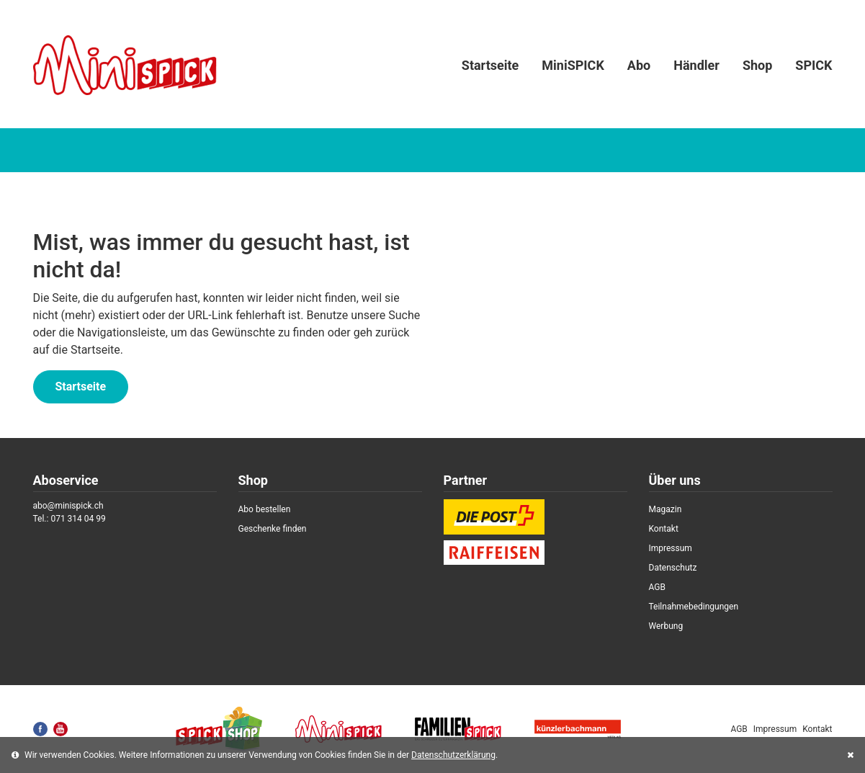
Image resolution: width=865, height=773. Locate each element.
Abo (638, 65)
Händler (696, 65)
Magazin (665, 509)
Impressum (670, 548)
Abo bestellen (264, 509)
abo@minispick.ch (68, 506)
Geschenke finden (272, 529)
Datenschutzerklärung (453, 755)
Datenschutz (673, 568)
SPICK (813, 65)
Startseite (490, 65)
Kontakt (663, 529)
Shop (757, 65)
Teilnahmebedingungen (694, 607)
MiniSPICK (573, 65)
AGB (657, 587)
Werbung (666, 626)
